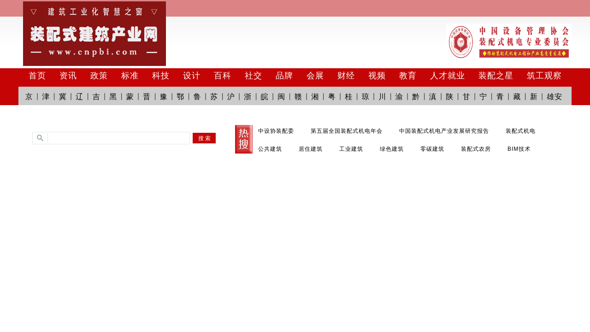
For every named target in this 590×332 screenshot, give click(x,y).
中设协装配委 (276, 131)
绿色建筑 (392, 149)
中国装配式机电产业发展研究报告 (444, 131)
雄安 (554, 97)
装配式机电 (521, 131)
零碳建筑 (432, 149)
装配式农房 (476, 149)
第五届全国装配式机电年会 (347, 131)
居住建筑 (311, 149)
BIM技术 (519, 149)
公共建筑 (270, 149)
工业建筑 (351, 149)
